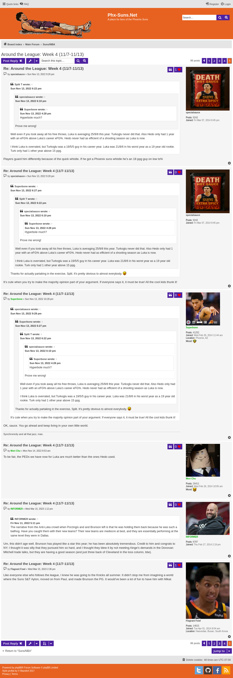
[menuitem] (24, 4)
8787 (195, 542)
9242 (195, 117)
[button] (204, 60)
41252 (196, 332)
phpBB (18, 667)
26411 (196, 483)
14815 (196, 626)
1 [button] (209, 61)
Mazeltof (24, 671)
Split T (18, 84)
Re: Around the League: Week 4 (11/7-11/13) (43, 68)
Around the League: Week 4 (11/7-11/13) (42, 54)
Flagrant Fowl (193, 621)
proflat (11, 671)
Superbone (30, 109)
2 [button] (214, 61)
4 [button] (224, 61)
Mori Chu (191, 478)
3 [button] (219, 61)
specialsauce (193, 112)
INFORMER (192, 537)
